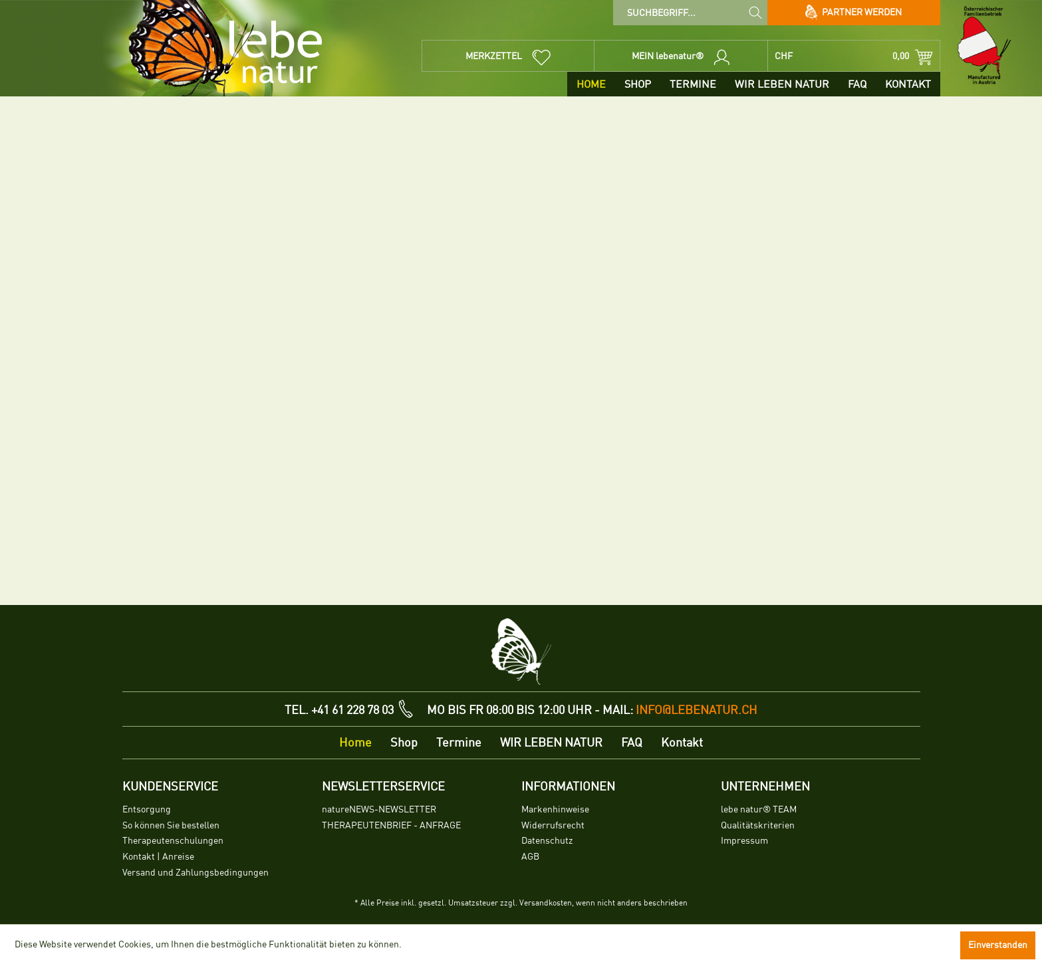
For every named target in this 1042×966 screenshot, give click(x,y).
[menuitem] (690, 12)
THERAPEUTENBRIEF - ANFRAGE (391, 825)
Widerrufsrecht (553, 825)
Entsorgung (146, 809)
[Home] (591, 84)
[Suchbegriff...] (690, 12)
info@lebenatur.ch (696, 710)
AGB (530, 857)
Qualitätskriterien (758, 825)
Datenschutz (547, 841)
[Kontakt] (908, 84)
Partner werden (853, 13)
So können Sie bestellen (170, 825)
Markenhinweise (555, 809)
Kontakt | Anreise (158, 857)
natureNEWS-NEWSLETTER (379, 809)
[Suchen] (755, 12)
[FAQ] (857, 84)
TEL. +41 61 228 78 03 (339, 710)
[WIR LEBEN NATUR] (782, 84)
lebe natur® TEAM (759, 809)
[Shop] (637, 84)
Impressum (744, 841)
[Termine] (692, 84)
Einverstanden (997, 945)
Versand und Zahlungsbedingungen (195, 873)
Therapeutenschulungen (172, 841)
